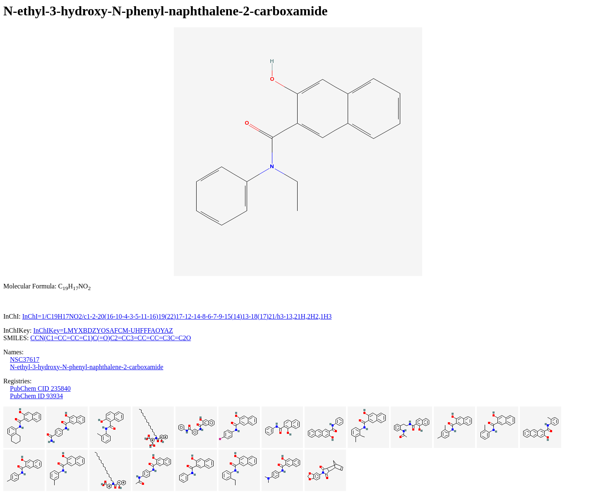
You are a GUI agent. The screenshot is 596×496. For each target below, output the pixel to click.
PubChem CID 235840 (40, 388)
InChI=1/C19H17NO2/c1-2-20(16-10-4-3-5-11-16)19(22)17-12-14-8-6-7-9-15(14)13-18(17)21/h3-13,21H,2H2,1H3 (177, 316)
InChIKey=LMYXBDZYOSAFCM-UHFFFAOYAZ (103, 330)
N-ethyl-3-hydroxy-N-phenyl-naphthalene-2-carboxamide (86, 366)
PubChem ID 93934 (36, 395)
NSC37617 (24, 359)
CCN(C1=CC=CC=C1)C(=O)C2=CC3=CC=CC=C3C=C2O (110, 337)
